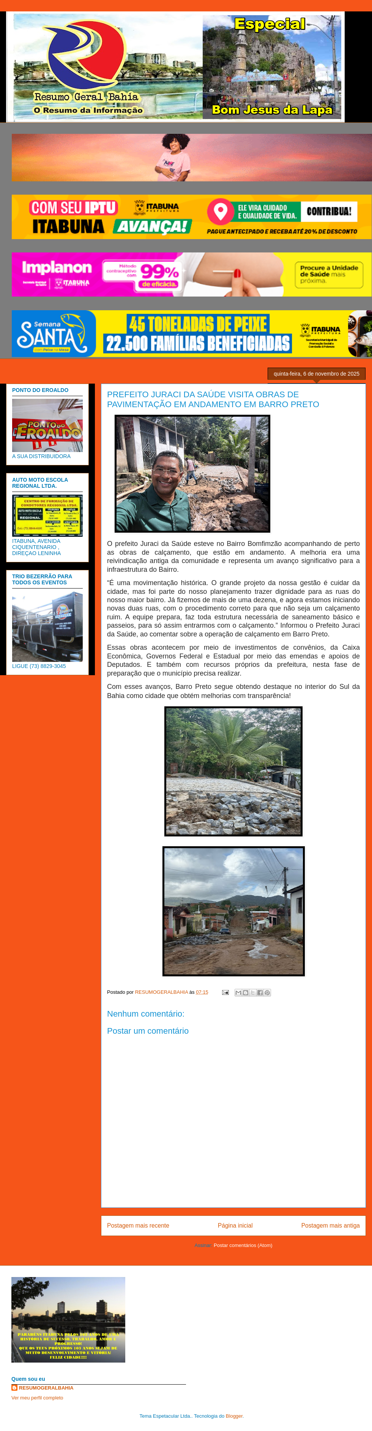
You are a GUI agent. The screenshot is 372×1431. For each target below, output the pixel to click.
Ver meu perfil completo (37, 1398)
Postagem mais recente (138, 1225)
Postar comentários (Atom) (243, 1245)
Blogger (234, 1416)
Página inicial (235, 1225)
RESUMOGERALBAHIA (46, 1388)
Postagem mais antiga (330, 1225)
